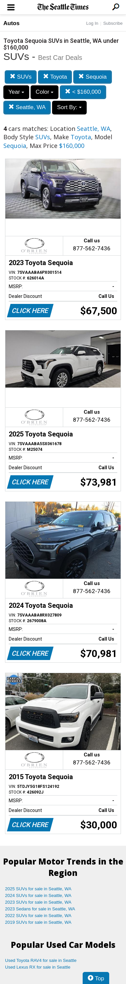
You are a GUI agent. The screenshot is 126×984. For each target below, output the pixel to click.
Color (44, 92)
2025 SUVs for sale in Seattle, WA (38, 888)
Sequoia (92, 77)
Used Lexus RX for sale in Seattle (37, 967)
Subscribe (113, 23)
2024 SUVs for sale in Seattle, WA (38, 895)
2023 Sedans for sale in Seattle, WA (40, 908)
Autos (11, 23)
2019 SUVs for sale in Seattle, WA (38, 922)
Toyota (55, 77)
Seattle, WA (27, 107)
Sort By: (69, 107)
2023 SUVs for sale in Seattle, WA (38, 902)
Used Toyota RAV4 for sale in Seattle (41, 960)
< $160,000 (83, 92)
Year (16, 92)
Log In (92, 23)
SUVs (21, 77)
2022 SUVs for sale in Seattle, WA (38, 915)
